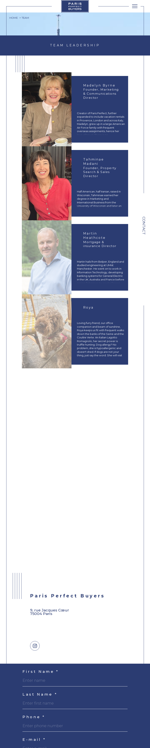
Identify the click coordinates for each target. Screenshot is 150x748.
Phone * (33, 717)
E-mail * (34, 740)
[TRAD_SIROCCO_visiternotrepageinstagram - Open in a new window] (35, 646)
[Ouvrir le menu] (135, 6)
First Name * (40, 672)
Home (13, 17)
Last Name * (39, 694)
